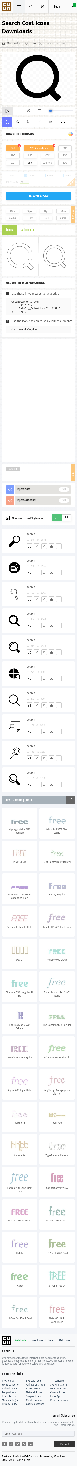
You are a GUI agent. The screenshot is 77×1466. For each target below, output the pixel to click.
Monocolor (14, 43)
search (31, 534)
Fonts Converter (11, 1384)
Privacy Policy (9, 1404)
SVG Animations (39, 148)
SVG (13, 148)
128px (63, 211)
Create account (34, 1400)
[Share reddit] (11, 1444)
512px (29, 218)
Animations (28, 230)
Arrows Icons (33, 1388)
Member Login (10, 1400)
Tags (50, 1340)
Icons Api (55, 1396)
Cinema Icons (57, 1392)
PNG (65, 148)
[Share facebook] (4, 1444)
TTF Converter (57, 1380)
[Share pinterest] (24, 1444)
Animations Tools (35, 1384)
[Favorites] (44, 546)
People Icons (9, 1392)
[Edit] (36, 546)
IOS (65, 162)
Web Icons (64, 1340)
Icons (9, 230)
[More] (59, 546)
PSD (65, 155)
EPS (30, 155)
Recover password (60, 1400)
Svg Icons (7, 6)
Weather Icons (58, 1388)
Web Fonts (20, 1340)
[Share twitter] (17, 1444)
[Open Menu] (43, 6)
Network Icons (34, 1392)
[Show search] (31, 6)
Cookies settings (35, 1404)
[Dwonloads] (51, 546)
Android (47, 162)
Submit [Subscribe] (64, 1444)
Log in (57, 7)
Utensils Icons (10, 1396)
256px (12, 218)
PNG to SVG (8, 1380)
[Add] (29, 546)
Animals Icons (9, 1388)
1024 (46, 218)
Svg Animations (58, 1384)
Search (13, 468)
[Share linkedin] (30, 1444)
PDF (13, 155)
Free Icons (37, 1340)
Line (30, 162)
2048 (63, 218)
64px (46, 211)
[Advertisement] (38, 400)
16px (12, 211)
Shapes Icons (33, 1396)
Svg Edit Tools (33, 1380)
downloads (38, 196)
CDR (47, 155)
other (33, 43)
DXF (13, 162)
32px (29, 211)
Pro (51, 122)
